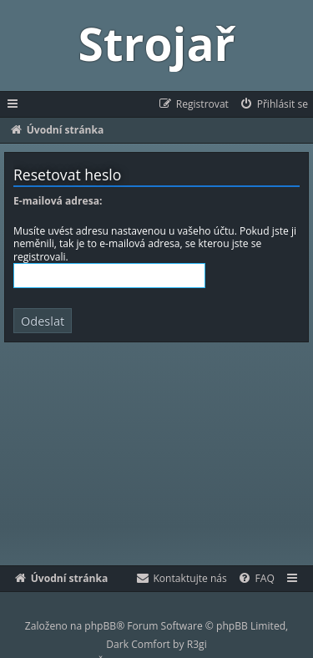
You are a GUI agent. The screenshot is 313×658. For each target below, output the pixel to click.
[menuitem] (273, 104)
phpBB (100, 626)
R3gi (197, 644)
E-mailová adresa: (57, 201)
